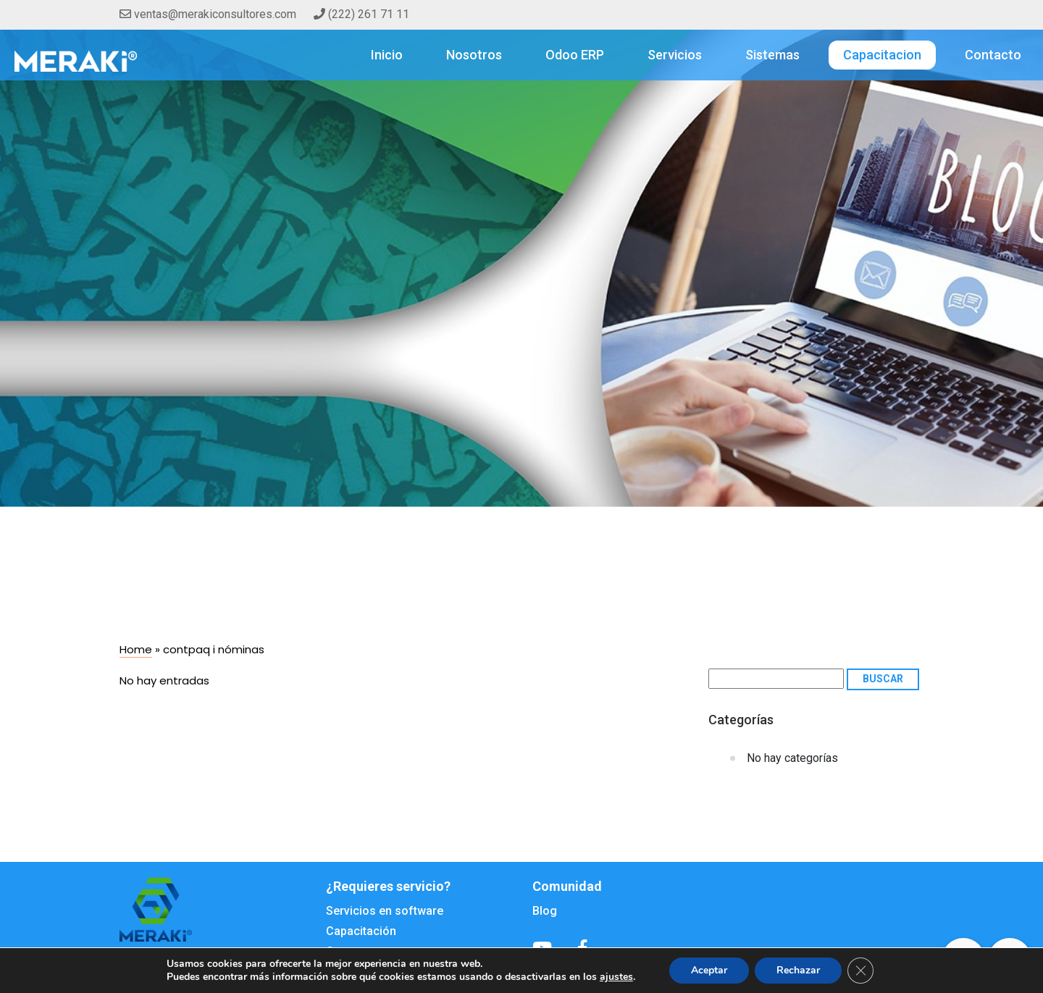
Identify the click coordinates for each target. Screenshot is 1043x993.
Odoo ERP (574, 54)
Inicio (387, 54)
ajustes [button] (616, 977)
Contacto (993, 54)
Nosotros (474, 54)
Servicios (675, 54)
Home (136, 649)
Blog (544, 911)
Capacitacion (882, 54)
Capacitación (361, 931)
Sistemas (772, 54)
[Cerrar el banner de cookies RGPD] (860, 971)
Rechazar (798, 970)
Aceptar (709, 970)
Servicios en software (384, 911)
